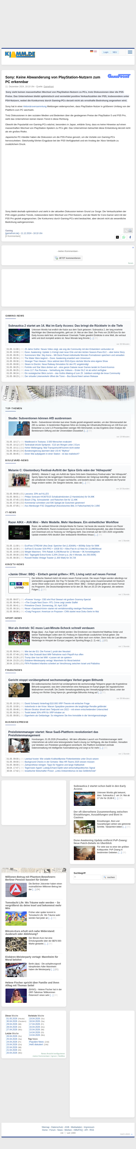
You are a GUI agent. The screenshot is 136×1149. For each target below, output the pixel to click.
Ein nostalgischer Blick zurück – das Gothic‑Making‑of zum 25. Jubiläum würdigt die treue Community (72, 373)
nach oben (125, 1134)
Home (45, 1130)
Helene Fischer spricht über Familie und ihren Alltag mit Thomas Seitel (32, 984)
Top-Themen (13, 408)
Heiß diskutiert (36, 1044)
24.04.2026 (12, 1042)
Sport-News (13, 618)
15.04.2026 (34, 1029)
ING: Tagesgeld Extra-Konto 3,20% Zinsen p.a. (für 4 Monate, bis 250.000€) (60, 555)
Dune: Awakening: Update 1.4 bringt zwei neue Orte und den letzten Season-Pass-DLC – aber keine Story (75, 352)
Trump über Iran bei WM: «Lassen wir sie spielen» (48, 657)
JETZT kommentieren (67, 258)
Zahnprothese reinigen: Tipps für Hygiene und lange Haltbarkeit (54, 765)
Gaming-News (14, 315)
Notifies (61, 1056)
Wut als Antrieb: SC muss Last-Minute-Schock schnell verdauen (51, 628)
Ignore (54, 1056)
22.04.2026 (12, 1047)
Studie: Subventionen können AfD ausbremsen (40, 418)
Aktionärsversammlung (34, 106)
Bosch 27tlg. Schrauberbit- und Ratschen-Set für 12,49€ (51, 500)
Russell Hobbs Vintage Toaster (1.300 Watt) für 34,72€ (50, 558)
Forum (52, 1130)
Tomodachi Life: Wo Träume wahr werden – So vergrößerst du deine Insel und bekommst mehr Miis (33, 905)
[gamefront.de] (12, 233)
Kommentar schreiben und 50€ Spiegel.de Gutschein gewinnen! (55, 503)
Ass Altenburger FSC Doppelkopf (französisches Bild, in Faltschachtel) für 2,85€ (62, 506)
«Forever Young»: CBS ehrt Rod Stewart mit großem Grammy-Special (58, 599)
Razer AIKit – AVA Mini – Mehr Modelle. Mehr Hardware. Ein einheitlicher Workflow (63, 522)
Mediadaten (76, 1127)
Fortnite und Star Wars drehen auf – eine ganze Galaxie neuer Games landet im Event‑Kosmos (69, 367)
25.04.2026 (12, 1039)
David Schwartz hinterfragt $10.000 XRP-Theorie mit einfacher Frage (57, 703)
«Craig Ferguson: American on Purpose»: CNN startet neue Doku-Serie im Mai (62, 611)
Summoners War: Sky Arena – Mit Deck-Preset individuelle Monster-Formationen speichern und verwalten (74, 355)
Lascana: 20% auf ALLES (37, 494)
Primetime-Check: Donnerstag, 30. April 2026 (46, 605)
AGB (67, 1127)
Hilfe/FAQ (78, 1130)
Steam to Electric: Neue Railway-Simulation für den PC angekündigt (57, 364)
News (60, 1130)
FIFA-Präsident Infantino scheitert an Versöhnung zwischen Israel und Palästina (62, 663)
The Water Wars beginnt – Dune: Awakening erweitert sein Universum (57, 358)
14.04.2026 (34, 1032)
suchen (109, 877)
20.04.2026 (12, 1053)
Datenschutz (57, 1127)
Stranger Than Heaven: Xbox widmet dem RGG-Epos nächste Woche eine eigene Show (66, 361)
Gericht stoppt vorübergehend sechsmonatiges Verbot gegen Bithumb (55, 679)
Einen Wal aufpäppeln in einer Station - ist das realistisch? (52, 454)
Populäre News (36, 1042)
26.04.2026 (12, 1036)
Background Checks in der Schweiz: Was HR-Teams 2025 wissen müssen (59, 762)
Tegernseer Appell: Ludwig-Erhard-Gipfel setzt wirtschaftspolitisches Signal (60, 768)
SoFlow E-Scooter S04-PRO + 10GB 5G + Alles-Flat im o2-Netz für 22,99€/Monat (63, 549)
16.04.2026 (34, 1027)
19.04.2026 (34, 1018)
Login (106, 52)
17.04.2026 (34, 1024)
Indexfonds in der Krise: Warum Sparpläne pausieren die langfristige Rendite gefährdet (65, 706)
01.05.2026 (12, 1018)
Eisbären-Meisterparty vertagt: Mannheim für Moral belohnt (52, 660)
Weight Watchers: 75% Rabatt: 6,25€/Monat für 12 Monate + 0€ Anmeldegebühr (62, 552)
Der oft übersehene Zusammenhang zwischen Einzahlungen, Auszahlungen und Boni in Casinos (101, 814)
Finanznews (13, 670)
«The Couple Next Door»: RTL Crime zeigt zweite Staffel (51, 602)
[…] (92, 338)
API (86, 1130)
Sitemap (45, 1127)
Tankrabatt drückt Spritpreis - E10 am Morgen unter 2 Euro (52, 445)
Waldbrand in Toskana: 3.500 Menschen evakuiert (48, 442)
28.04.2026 (12, 1027)
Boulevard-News (17, 460)
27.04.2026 (12, 1029)
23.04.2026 (12, 1044)
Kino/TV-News (14, 564)
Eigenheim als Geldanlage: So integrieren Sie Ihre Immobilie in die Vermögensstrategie (66, 715)
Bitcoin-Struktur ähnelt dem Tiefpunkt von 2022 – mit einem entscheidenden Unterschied (66, 709)
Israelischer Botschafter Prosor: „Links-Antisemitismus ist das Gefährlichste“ (60, 771)
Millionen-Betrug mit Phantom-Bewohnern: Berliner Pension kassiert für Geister (30, 878)
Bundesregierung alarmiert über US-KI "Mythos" (47, 451)
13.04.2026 (34, 1035)
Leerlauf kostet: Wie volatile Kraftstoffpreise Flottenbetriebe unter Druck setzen (62, 759)
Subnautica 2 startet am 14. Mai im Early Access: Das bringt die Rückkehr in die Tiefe (65, 325)
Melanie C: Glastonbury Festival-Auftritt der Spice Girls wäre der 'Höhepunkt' (60, 470)
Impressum (89, 1127)
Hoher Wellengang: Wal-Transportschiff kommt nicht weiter (52, 448)
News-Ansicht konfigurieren (53, 1053)
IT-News (10, 512)
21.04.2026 (12, 1050)
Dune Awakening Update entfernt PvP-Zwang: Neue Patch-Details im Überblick (100, 842)
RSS (92, 1130)
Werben (68, 1130)
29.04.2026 (12, 1024)
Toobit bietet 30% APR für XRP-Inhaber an (45, 712)
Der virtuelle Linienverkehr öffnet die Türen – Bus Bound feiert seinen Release (61, 376)
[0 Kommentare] (12, 236)
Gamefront (49, 86)
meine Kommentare (41, 1056)
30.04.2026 (12, 1021)
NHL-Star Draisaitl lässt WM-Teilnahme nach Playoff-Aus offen (54, 654)
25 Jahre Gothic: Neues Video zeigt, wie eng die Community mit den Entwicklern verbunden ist (69, 349)
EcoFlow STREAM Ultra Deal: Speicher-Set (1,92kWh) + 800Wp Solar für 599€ (62, 546)
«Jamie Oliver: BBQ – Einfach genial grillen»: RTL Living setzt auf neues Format (62, 574)
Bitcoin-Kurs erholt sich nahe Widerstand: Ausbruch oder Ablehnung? (30, 932)
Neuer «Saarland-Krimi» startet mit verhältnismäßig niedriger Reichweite (59, 608)
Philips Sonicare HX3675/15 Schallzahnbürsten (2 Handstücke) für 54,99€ (59, 497)
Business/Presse (17, 722)
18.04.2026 (34, 1021)
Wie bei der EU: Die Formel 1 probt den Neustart (47, 651)
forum (130, 263)
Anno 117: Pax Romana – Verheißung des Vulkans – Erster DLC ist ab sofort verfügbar (65, 370)
